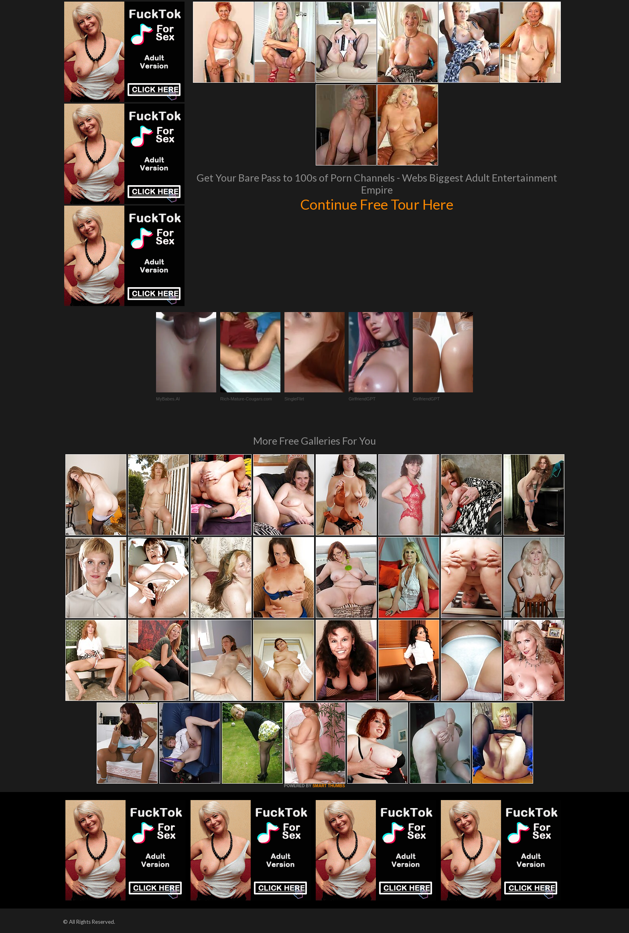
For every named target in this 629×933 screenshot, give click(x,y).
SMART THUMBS (328, 786)
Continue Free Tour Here (376, 204)
